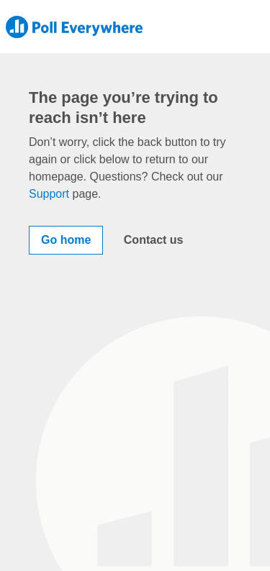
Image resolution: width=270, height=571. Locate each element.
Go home (66, 240)
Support (49, 194)
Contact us (154, 240)
